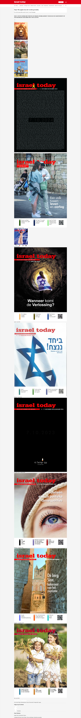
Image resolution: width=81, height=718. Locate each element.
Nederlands (21, 715)
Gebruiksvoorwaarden (38, 717)
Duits (18, 715)
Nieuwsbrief (31, 702)
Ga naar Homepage (32, 12)
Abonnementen (23, 702)
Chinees (24, 715)
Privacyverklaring (30, 717)
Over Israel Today (17, 702)
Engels (15, 715)
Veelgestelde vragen (37, 702)
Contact (27, 702)
